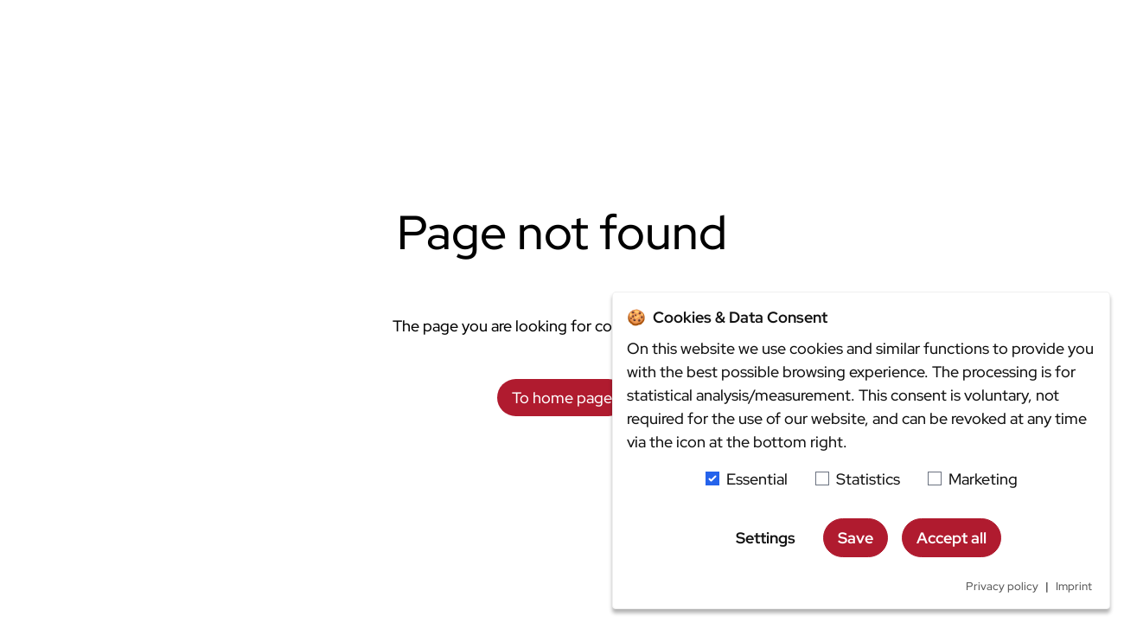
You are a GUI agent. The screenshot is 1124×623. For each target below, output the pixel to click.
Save (855, 538)
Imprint (1074, 586)
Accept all (951, 538)
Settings (765, 538)
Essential (757, 479)
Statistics (868, 479)
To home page (562, 398)
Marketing (983, 479)
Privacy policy (1002, 586)
